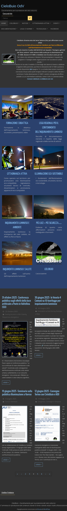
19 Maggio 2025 (44, 399)
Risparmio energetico (10, 317)
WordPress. (46, 509)
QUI (31, 69)
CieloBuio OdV (12, 6)
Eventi (7, 314)
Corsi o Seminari (11, 401)
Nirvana (39, 509)
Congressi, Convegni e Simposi (49, 401)
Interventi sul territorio (46, 311)
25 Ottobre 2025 (11, 311)
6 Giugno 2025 (10, 399)
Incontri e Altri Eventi (18, 314)
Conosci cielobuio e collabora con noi (40, 79)
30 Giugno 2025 (44, 308)
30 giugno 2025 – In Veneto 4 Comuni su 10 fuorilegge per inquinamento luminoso (48, 300)
